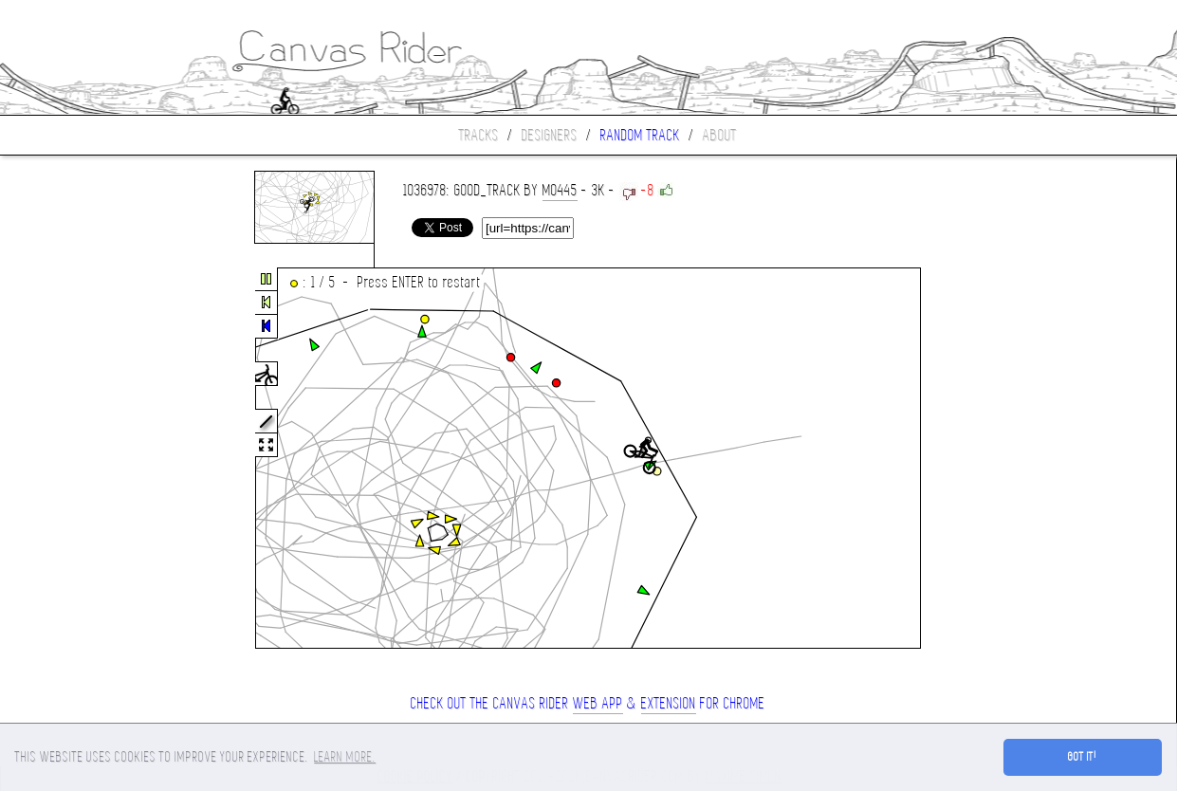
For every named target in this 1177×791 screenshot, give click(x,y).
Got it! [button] (1082, 756)
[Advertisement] (80, 459)
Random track (640, 135)
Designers (550, 135)
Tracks (479, 135)
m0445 (560, 190)
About (720, 135)
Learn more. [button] (345, 756)
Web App (598, 703)
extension (668, 703)
